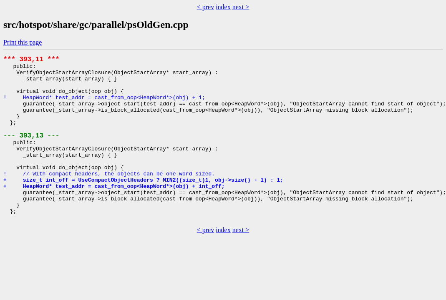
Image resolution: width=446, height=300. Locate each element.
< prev (205, 6)
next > (240, 6)
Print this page (22, 42)
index (223, 6)
